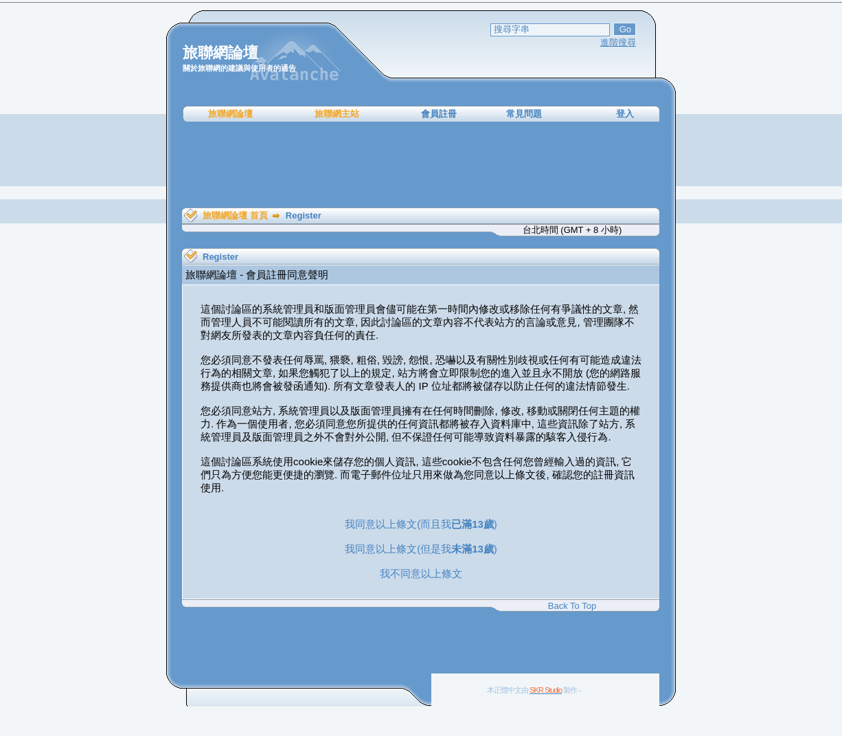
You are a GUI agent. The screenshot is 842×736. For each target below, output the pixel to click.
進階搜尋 (618, 42)
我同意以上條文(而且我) (421, 524)
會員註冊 (439, 114)
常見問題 (524, 114)
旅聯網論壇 (230, 114)
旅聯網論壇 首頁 (235, 215)
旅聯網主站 (337, 114)
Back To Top (572, 606)
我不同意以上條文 (421, 573)
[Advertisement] (421, 165)
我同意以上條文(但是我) (421, 549)
